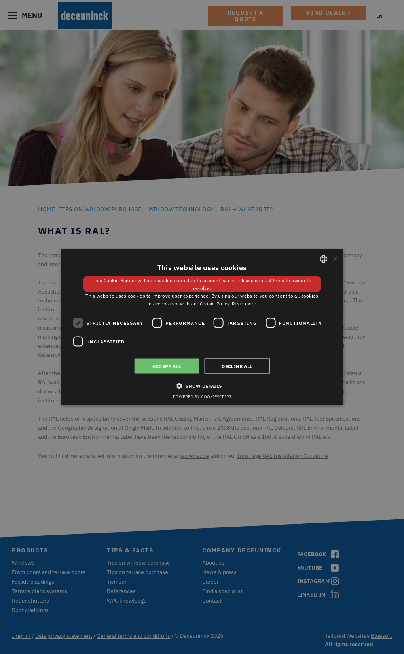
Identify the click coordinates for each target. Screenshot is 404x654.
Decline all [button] (237, 366)
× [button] (335, 259)
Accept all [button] (166, 366)
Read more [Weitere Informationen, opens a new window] (244, 304)
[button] (202, 386)
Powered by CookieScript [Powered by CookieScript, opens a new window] (202, 397)
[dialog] (202, 327)
